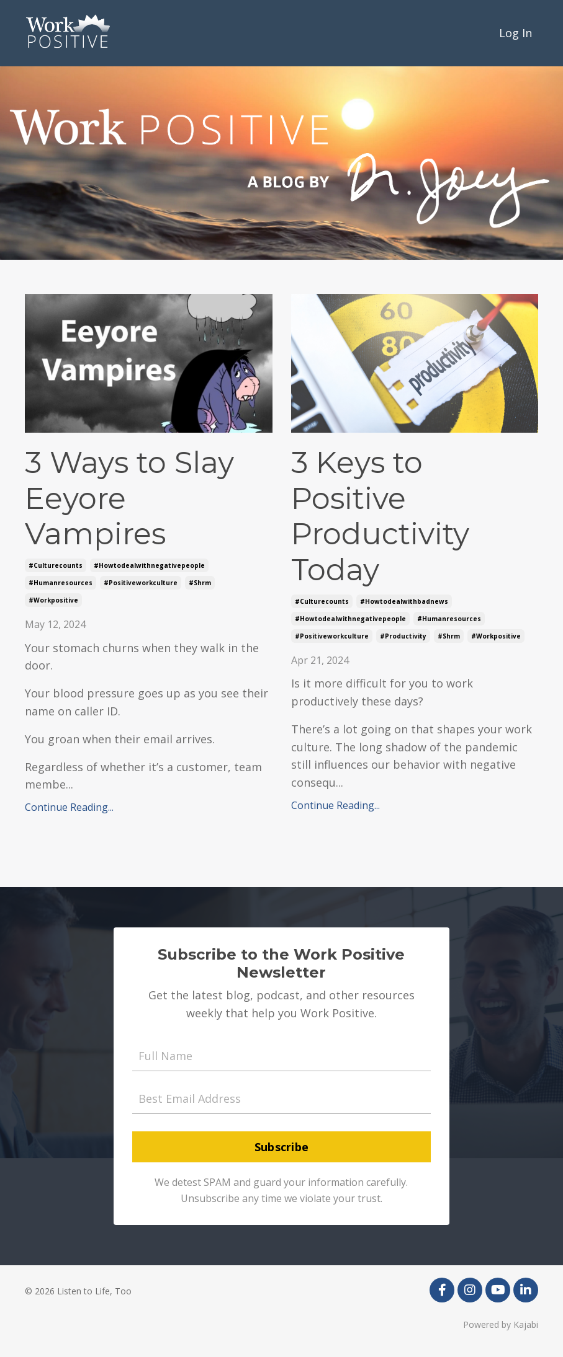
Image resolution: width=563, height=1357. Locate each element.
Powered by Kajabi (500, 1324)
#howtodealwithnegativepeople (149, 565)
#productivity (403, 636)
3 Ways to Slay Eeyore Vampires (129, 498)
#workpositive (53, 600)
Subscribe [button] (281, 1146)
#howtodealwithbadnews (404, 601)
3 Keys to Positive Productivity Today (380, 516)
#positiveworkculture (141, 582)
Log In (515, 32)
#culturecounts (56, 565)
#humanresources (60, 582)
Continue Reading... (69, 807)
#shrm (200, 582)
